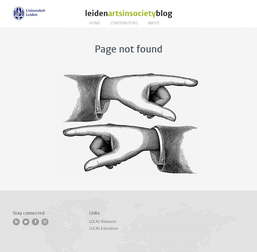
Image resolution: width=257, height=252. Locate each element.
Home (94, 23)
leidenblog (128, 13)
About (154, 23)
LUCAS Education (103, 228)
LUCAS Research (102, 221)
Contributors (124, 23)
